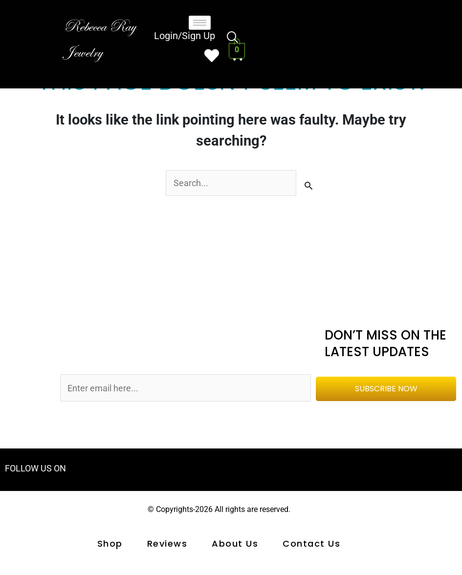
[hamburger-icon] (200, 23)
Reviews (167, 546)
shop (110, 546)
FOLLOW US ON (37, 470)
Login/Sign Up (184, 37)
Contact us (311, 546)
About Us (235, 546)
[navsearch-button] (232, 38)
